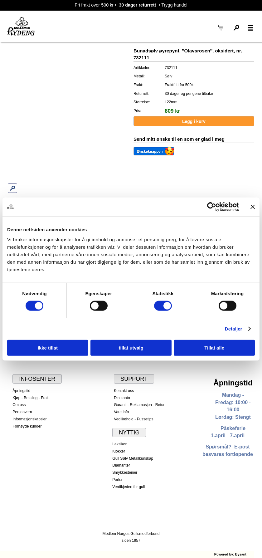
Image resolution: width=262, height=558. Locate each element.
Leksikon (119, 444)
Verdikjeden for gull (128, 487)
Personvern (22, 412)
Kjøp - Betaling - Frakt (31, 398)
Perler (117, 479)
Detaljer (233, 328)
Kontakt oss (124, 391)
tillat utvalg (131, 347)
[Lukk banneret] (252, 207)
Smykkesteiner (124, 472)
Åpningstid (21, 391)
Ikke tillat (48, 347)
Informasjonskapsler (29, 419)
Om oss (19, 405)
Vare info (121, 412)
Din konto (122, 398)
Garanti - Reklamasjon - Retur (139, 405)
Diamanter (121, 465)
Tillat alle (214, 347)
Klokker (118, 451)
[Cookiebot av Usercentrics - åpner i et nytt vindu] (211, 207)
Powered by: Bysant (230, 554)
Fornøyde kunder (26, 426)
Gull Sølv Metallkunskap (132, 458)
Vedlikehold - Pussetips (133, 419)
